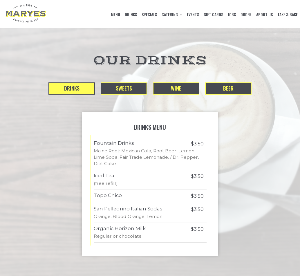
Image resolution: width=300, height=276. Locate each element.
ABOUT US (264, 14)
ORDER (246, 14)
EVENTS (193, 14)
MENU (115, 14)
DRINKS (131, 14)
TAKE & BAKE (287, 14)
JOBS (232, 14)
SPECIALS (149, 14)
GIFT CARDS (213, 14)
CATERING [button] (172, 14)
